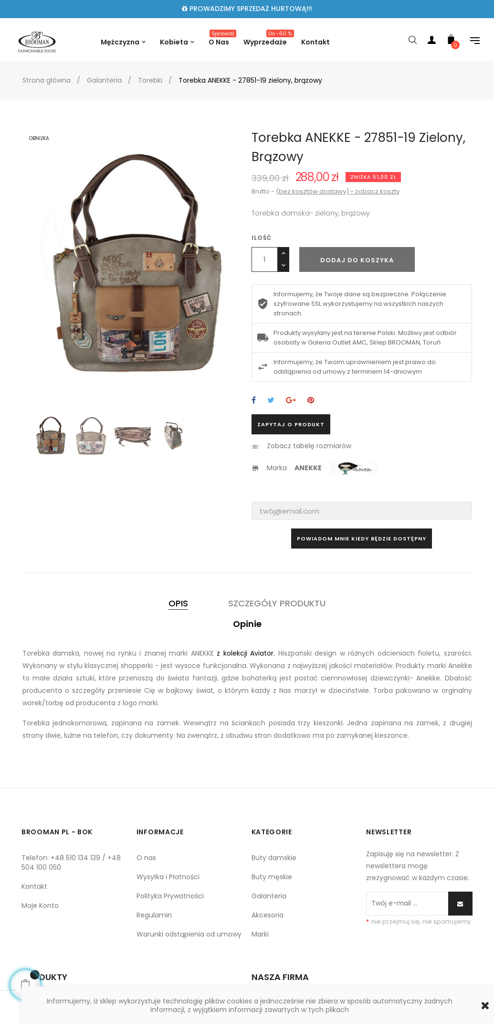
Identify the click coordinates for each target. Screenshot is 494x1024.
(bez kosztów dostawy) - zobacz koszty (337, 191)
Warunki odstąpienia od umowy (189, 934)
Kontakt (34, 886)
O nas (146, 857)
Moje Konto (40, 905)
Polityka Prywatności (170, 896)
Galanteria (269, 896)
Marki (260, 934)
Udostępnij (254, 400)
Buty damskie (274, 857)
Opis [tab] (178, 603)
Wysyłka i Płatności (168, 877)
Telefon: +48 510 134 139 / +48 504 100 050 (71, 862)
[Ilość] (265, 259)
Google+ (291, 400)
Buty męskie (272, 877)
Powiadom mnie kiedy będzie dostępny (361, 538)
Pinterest (310, 400)
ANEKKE (308, 468)
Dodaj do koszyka (357, 260)
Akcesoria (268, 915)
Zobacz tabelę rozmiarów (309, 446)
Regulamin (154, 915)
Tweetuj (270, 400)
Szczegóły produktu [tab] (277, 603)
